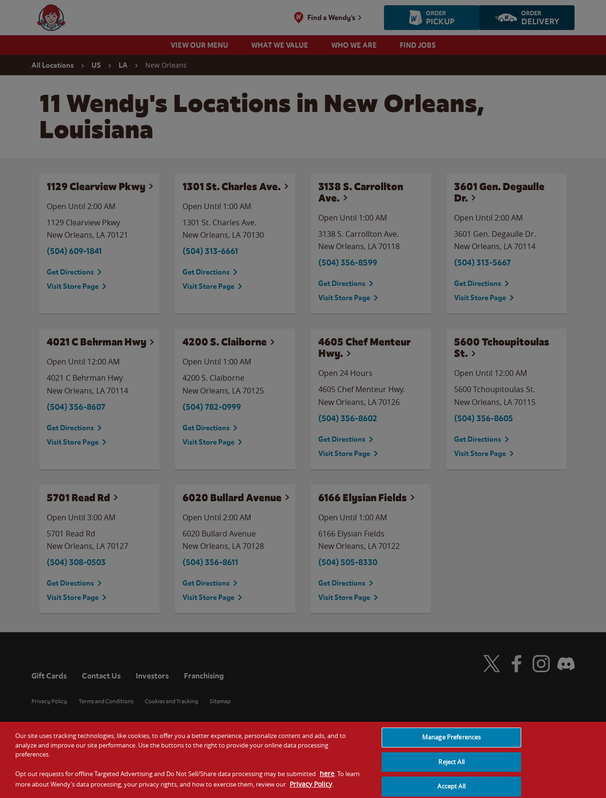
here (327, 780)
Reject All (451, 768)
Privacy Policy (311, 790)
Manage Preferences (451, 743)
